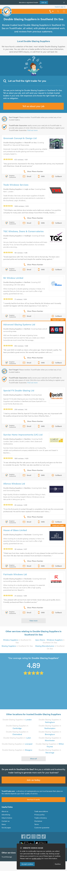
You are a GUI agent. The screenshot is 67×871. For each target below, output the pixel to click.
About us (5, 811)
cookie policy (36, 858)
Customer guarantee (41, 827)
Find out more (32, 130)
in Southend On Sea (17, 641)
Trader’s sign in (60, 7)
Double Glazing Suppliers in (17, 719)
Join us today (33, 779)
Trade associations (41, 811)
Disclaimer (38, 821)
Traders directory (40, 818)
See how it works (33, 799)
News (4, 824)
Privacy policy (39, 814)
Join (43, 2)
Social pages (6, 827)
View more (33, 620)
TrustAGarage (7, 857)
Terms (36, 824)
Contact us (6, 821)
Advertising (6, 814)
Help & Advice (7, 818)
